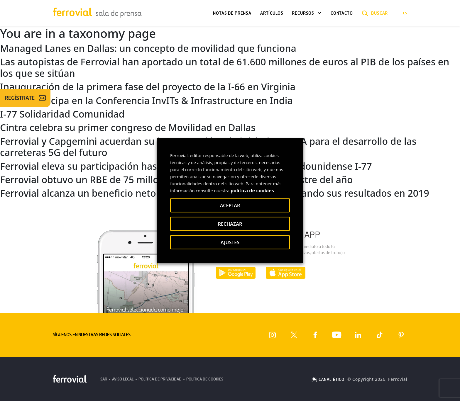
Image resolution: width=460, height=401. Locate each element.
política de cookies (252, 190)
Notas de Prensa (232, 13)
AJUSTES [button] (230, 242)
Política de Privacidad (160, 379)
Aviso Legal (123, 379)
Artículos (271, 13)
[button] (375, 13)
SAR (103, 379)
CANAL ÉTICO (327, 379)
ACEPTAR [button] (230, 205)
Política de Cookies (204, 379)
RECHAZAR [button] (230, 224)
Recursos (303, 13)
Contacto (342, 13)
